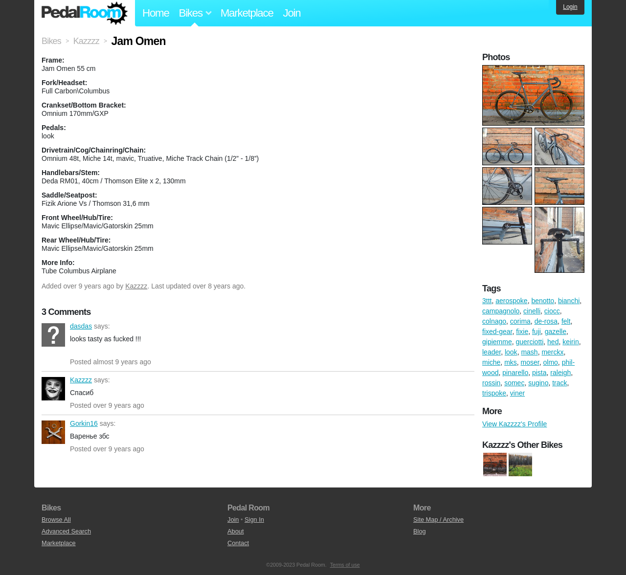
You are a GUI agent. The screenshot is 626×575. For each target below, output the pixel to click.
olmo (550, 362)
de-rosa (546, 321)
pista (539, 372)
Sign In (254, 519)
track (559, 383)
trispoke (494, 393)
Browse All (56, 519)
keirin (570, 342)
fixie (522, 331)
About (235, 531)
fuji (536, 331)
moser (530, 362)
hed (553, 342)
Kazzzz (136, 286)
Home (155, 13)
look (511, 352)
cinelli (531, 311)
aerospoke (511, 301)
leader (491, 352)
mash (529, 352)
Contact (238, 543)
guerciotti (529, 342)
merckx (552, 352)
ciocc (552, 311)
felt (566, 321)
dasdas (53, 335)
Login (570, 6)
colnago (494, 321)
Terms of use (345, 565)
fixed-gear (497, 331)
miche (491, 362)
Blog (419, 531)
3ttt (487, 301)
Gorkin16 (53, 432)
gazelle (555, 331)
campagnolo (500, 311)
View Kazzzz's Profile (514, 424)
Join (292, 13)
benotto (542, 301)
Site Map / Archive (438, 519)
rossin (491, 383)
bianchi (569, 301)
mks (510, 362)
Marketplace (247, 13)
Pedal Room (85, 13)
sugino (538, 383)
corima (520, 321)
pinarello (515, 372)
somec (514, 383)
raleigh (560, 372)
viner (517, 393)
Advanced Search (66, 531)
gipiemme (497, 342)
